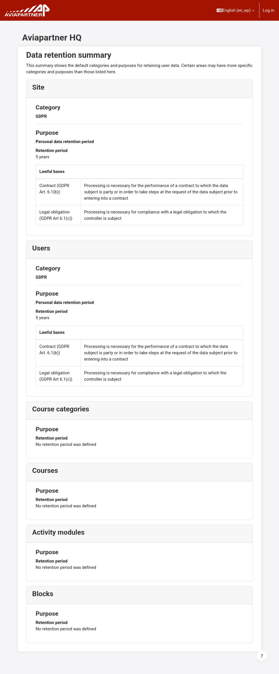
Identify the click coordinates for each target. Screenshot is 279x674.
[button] (235, 10)
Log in (268, 10)
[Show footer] (262, 656)
